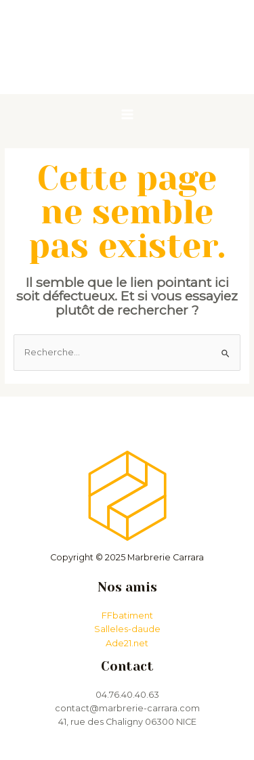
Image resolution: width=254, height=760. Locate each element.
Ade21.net (127, 643)
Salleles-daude (127, 629)
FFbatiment (127, 615)
